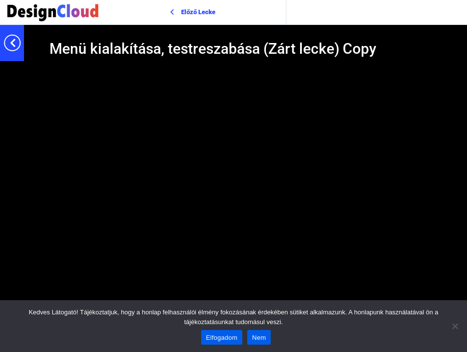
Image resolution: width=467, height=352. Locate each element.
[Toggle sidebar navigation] (21, 42)
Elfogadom (221, 337)
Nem (259, 337)
